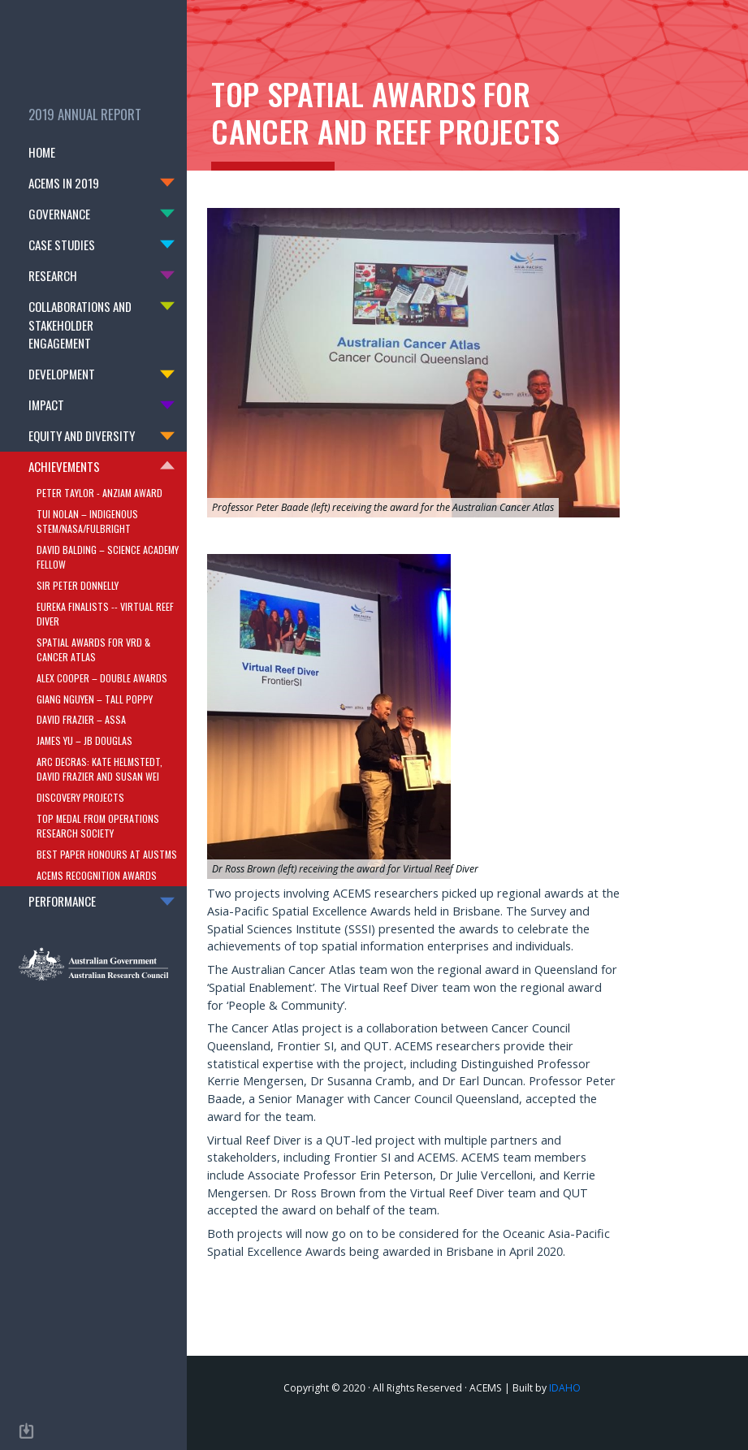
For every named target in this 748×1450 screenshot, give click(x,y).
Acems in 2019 (63, 183)
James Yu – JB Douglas (84, 740)
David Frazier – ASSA (81, 719)
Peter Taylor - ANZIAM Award (99, 492)
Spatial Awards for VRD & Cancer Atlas (93, 649)
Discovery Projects (80, 797)
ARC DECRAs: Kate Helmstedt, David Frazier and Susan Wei (99, 769)
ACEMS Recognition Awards (97, 874)
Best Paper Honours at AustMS (107, 854)
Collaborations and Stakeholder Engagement (80, 325)
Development (61, 374)
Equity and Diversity (81, 435)
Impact (46, 404)
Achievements (64, 466)
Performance (62, 901)
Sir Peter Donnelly (78, 584)
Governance (59, 214)
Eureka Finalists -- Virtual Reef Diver (105, 613)
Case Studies (61, 244)
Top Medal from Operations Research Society (98, 826)
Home (67, 151)
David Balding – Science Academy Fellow (108, 556)
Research (52, 275)
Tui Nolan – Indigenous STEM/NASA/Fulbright (87, 520)
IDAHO (565, 1388)
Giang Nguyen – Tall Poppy (95, 698)
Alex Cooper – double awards (102, 677)
